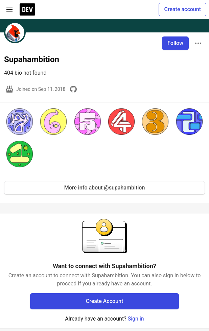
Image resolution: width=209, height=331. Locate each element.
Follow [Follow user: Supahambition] (175, 43)
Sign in (136, 318)
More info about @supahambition (104, 187)
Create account (182, 9)
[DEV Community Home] (27, 9)
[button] (19, 121)
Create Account (104, 301)
